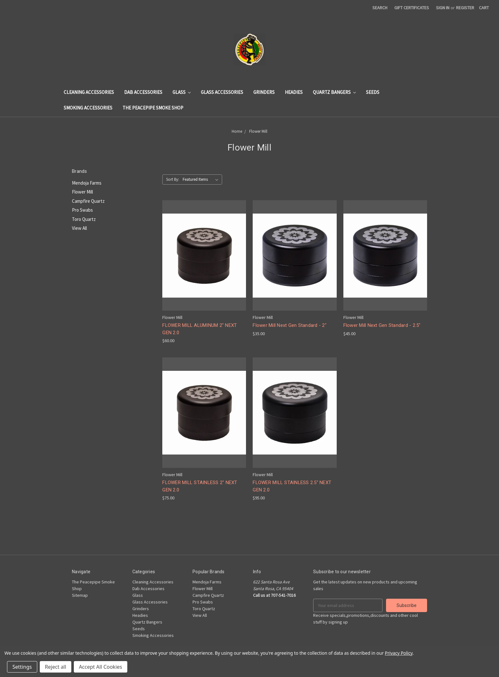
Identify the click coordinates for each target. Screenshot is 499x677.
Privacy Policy (398, 653)
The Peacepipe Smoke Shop (153, 108)
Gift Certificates (411, 8)
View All (79, 228)
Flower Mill (82, 192)
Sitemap (80, 595)
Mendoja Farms (87, 183)
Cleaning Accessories (89, 92)
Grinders (264, 92)
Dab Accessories (143, 92)
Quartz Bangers (334, 92)
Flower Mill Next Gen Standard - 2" (290, 325)
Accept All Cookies (100, 666)
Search (379, 8)
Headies (294, 92)
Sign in (442, 8)
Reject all (55, 666)
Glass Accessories (222, 92)
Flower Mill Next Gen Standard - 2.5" (382, 325)
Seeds (372, 92)
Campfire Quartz (88, 201)
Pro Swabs (82, 210)
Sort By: (172, 179)
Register (465, 8)
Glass (181, 92)
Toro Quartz (84, 219)
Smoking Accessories (88, 108)
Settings (22, 666)
